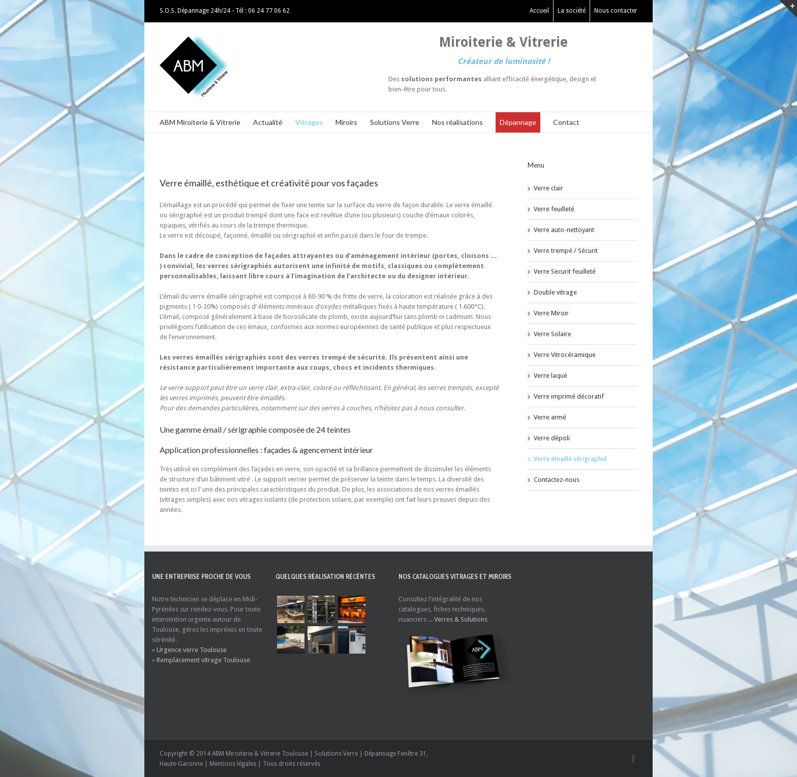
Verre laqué (550, 375)
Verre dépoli (552, 438)
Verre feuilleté (554, 209)
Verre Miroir (551, 313)
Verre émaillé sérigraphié (570, 459)
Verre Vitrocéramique (565, 355)
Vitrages (309, 122)
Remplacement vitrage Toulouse (203, 660)
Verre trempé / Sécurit (566, 250)
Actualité (268, 122)
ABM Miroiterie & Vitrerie (200, 122)
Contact (566, 122)
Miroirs (346, 122)
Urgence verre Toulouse (192, 650)
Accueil (539, 10)
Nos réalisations (457, 122)
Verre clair (548, 188)
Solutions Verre (394, 122)
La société (572, 10)
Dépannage (518, 122)
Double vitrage (555, 292)
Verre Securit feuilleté (565, 271)
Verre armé (550, 417)
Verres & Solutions (460, 619)
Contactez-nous (556, 479)
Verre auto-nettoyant (564, 230)
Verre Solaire (552, 334)
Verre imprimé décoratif (569, 396)
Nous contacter (615, 10)
